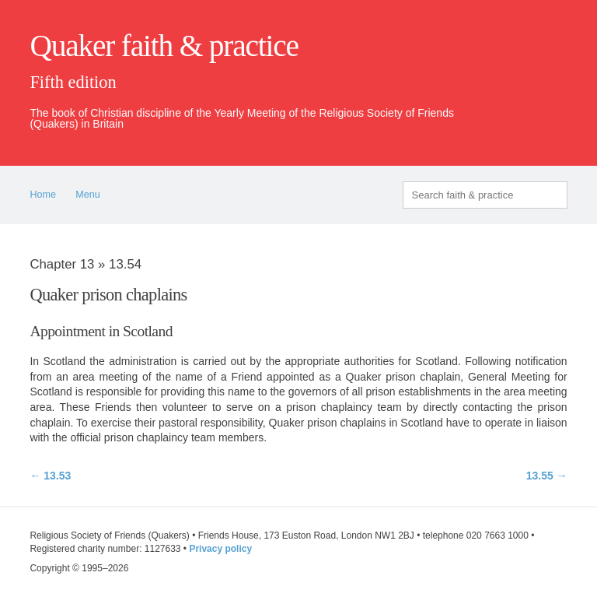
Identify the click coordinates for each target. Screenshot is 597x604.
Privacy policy (220, 548)
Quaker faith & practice (164, 46)
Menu (87, 194)
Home (43, 194)
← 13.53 (50, 475)
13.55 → (546, 475)
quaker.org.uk (520, 71)
